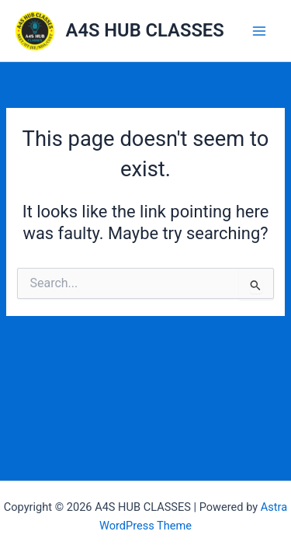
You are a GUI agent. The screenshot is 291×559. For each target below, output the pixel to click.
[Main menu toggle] (259, 31)
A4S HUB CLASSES (145, 30)
